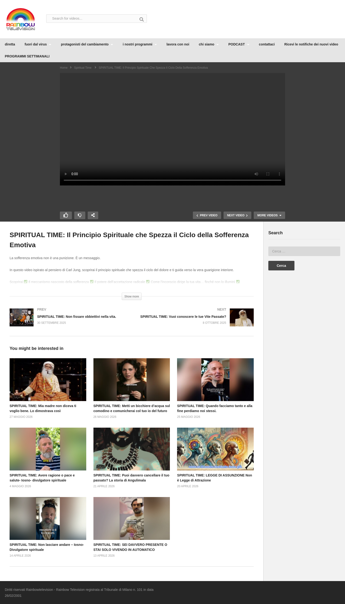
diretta (10, 44)
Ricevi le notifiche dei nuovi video (311, 44)
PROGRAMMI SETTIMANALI (27, 56)
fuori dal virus (38, 44)
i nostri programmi (140, 44)
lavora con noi (178, 44)
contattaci (267, 44)
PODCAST (238, 44)
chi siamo (209, 44)
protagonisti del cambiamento (87, 44)
